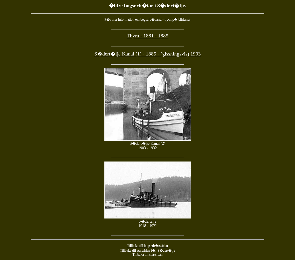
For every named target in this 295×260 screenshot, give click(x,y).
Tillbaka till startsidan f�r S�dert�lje (147, 250)
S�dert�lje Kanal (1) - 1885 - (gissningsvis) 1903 (147, 54)
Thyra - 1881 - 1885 (147, 35)
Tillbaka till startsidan (148, 254)
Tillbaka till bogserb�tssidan (147, 246)
